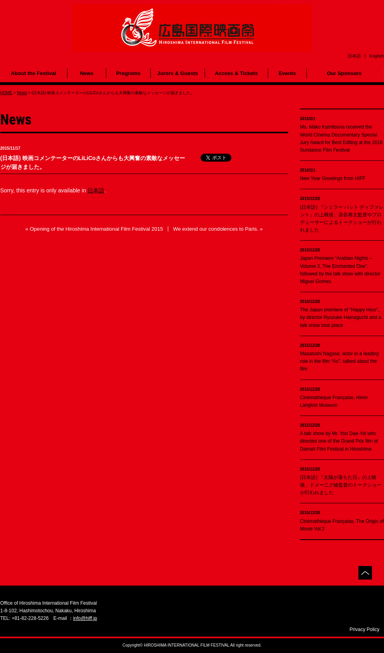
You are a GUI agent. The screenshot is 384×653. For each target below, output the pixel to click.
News (87, 73)
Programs (128, 73)
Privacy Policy (365, 629)
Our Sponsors (344, 73)
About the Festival (33, 73)
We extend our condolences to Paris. (216, 229)
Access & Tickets (236, 73)
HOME (6, 93)
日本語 (96, 190)
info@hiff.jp (85, 618)
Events (287, 73)
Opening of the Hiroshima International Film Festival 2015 (96, 229)
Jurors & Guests (177, 73)
